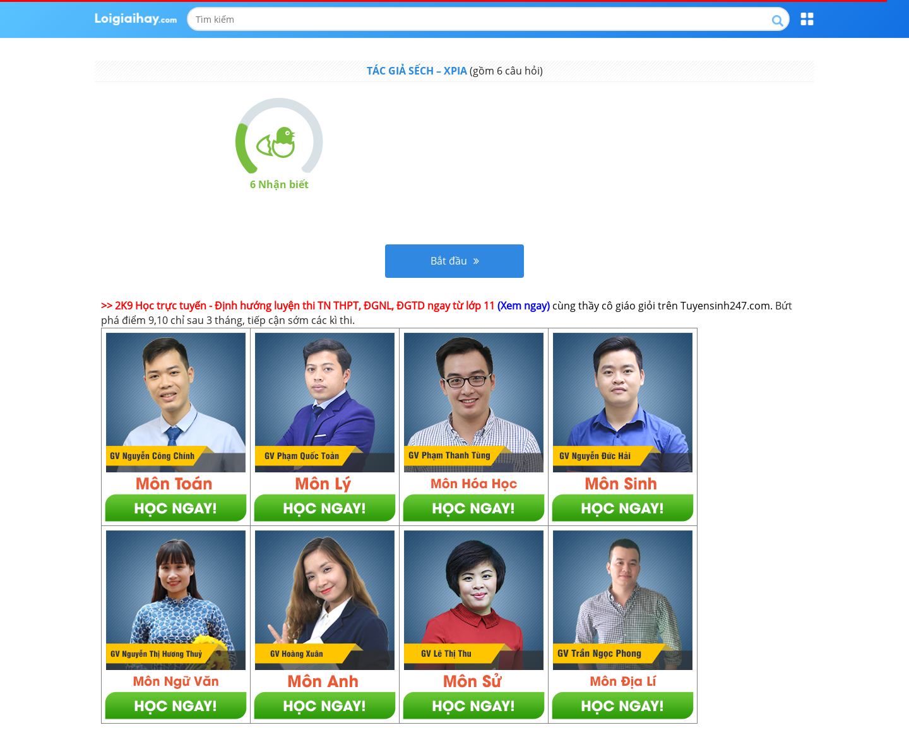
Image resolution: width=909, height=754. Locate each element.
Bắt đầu (455, 261)
